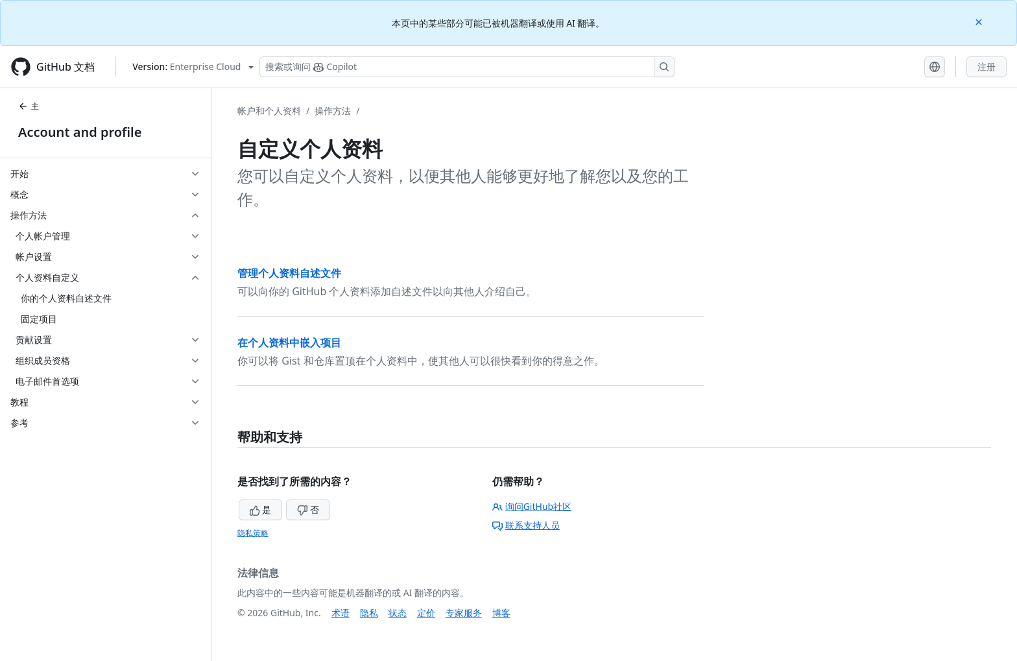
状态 (398, 613)
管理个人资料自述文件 (289, 273)
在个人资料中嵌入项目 (289, 342)
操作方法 (333, 110)
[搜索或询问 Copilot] (467, 66)
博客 (501, 613)
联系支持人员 (526, 525)
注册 (986, 66)
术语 (340, 613)
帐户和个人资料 (269, 110)
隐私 (369, 613)
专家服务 (464, 613)
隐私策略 (253, 532)
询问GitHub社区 (532, 506)
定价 (426, 613)
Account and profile (79, 132)
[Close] (980, 21)
